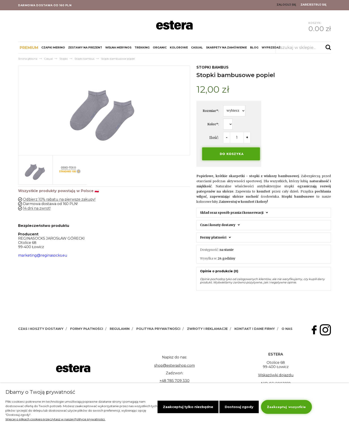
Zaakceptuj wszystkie (286, 406)
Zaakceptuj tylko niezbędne (188, 407)
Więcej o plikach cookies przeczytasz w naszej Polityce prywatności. (55, 419)
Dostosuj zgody (239, 407)
